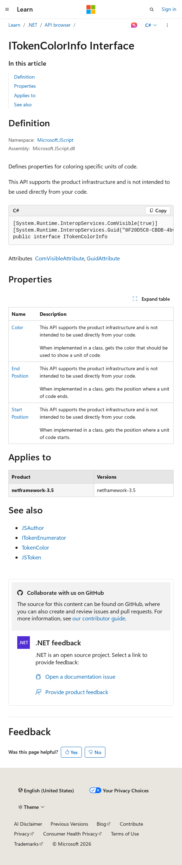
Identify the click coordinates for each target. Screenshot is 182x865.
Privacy (22, 833)
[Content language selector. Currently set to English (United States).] (46, 790)
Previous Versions (69, 823)
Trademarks (26, 843)
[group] (91, 230)
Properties (25, 85)
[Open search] (152, 9)
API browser (58, 24)
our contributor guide (98, 618)
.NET (32, 24)
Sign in (169, 9)
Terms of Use (125, 833)
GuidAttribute (103, 258)
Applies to (24, 95)
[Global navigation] (7, 9)
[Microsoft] (91, 9)
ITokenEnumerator (44, 537)
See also (23, 104)
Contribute (131, 823)
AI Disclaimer (28, 823)
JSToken (31, 557)
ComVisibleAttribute (59, 258)
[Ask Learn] (134, 25)
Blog (101, 823)
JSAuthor (33, 527)
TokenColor (35, 547)
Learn (14, 24)
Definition (24, 76)
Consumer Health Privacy (70, 833)
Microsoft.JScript (55, 140)
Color (17, 327)
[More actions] (167, 25)
